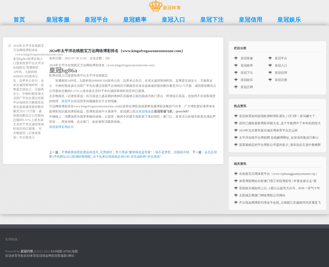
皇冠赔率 (246, 65)
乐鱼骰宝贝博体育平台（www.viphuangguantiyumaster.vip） (278, 174)
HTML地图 (70, 251)
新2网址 (69, 256)
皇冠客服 (246, 58)
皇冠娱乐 (246, 80)
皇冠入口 (281, 65)
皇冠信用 (281, 72)
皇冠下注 (246, 72)
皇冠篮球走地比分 (61, 127)
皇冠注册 (281, 80)
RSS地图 (56, 251)
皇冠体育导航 (14, 256)
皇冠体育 (30, 256)
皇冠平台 (67, 101)
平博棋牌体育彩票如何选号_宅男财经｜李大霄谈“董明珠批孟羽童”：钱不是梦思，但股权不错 (125, 152)
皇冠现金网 (43, 256)
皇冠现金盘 (146, 111)
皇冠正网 (246, 87)
